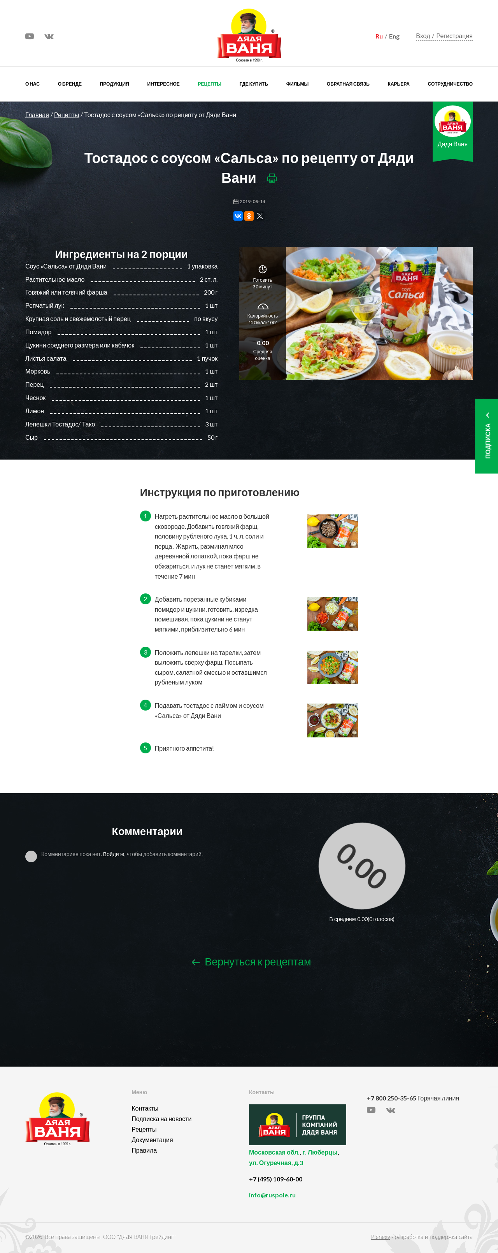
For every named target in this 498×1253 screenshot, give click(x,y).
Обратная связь (348, 84)
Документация (152, 1139)
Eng (394, 36)
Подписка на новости (161, 1118)
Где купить (254, 84)
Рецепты (209, 84)
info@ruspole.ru (272, 1195)
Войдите (113, 854)
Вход (423, 35)
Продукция (114, 84)
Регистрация (454, 35)
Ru (379, 36)
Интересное (163, 84)
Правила (144, 1150)
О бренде (70, 84)
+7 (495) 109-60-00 (275, 1179)
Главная (37, 114)
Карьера (399, 84)
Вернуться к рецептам (251, 961)
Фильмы (297, 84)
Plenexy (380, 1237)
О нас (32, 84)
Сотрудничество (450, 84)
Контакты (145, 1108)
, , (306, 1161)
